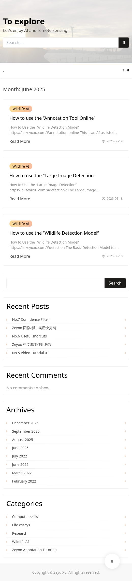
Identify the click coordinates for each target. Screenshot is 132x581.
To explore (24, 21)
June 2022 (20, 464)
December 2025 (25, 422)
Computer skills (25, 516)
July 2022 (19, 456)
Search (115, 283)
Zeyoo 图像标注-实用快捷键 (34, 327)
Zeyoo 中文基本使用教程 (31, 344)
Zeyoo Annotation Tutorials (34, 549)
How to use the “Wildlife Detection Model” (54, 233)
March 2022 (22, 472)
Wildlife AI (20, 108)
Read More (19, 141)
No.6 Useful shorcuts (29, 336)
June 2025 (20, 447)
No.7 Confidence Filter (30, 319)
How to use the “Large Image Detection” (52, 175)
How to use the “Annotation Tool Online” (52, 118)
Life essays (21, 525)
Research (19, 533)
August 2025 (22, 439)
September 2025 (25, 431)
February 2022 (24, 481)
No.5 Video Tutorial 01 (30, 352)
